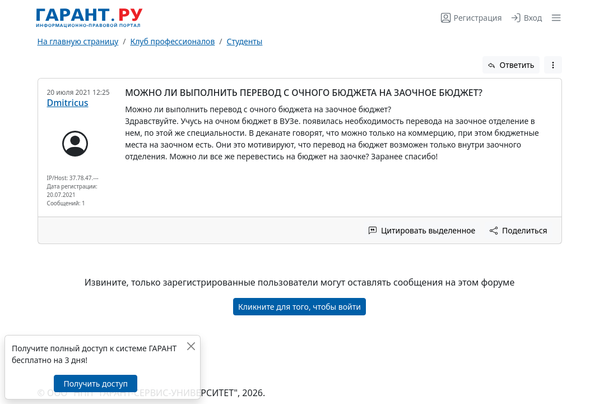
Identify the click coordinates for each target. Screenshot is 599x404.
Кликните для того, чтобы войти (299, 306)
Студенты (245, 41)
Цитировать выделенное (422, 230)
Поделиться (518, 230)
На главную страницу (78, 41)
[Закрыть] (191, 346)
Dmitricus (68, 103)
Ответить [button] (511, 64)
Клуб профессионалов (172, 41)
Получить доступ (95, 383)
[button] (553, 17)
